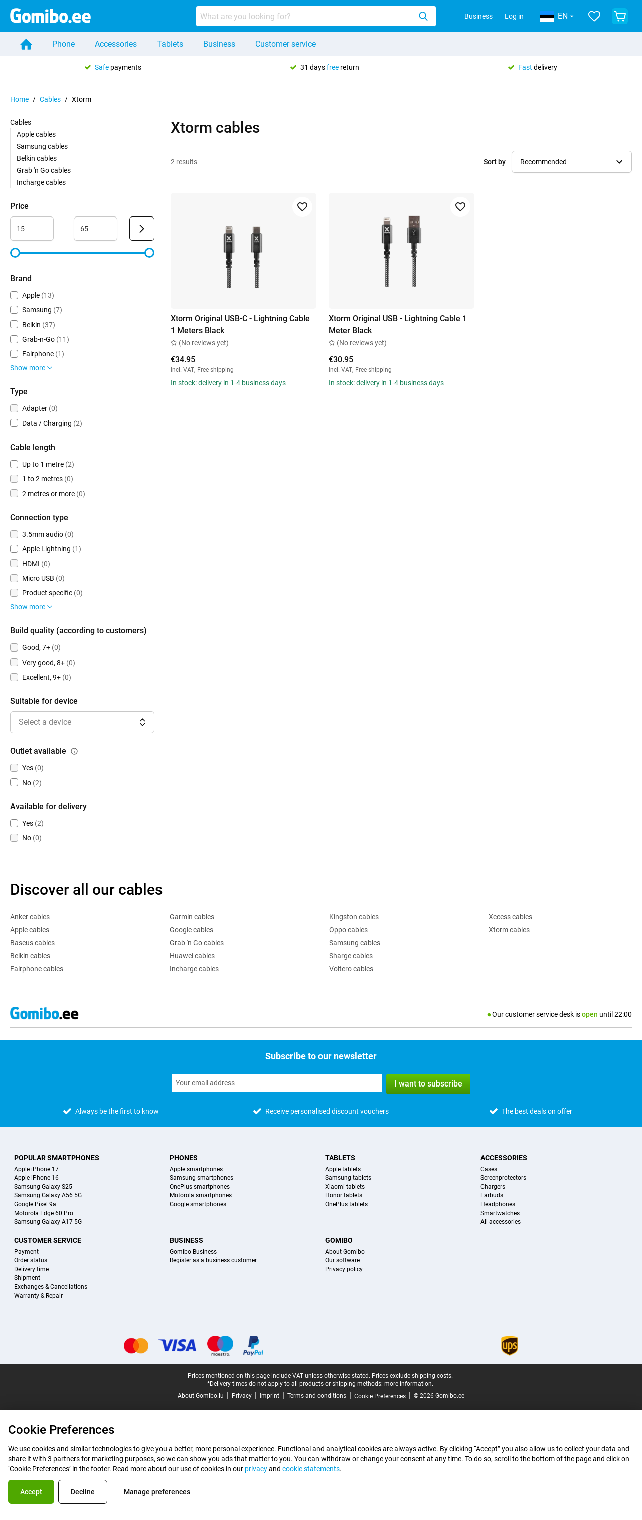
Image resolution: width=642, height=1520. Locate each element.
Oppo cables (348, 930)
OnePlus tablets (346, 1204)
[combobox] (316, 16)
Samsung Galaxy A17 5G (48, 1222)
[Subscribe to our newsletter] (277, 1083)
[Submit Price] (141, 228)
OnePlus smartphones (200, 1187)
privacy (256, 1469)
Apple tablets (343, 1169)
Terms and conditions (316, 1395)
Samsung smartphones (201, 1178)
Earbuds (491, 1195)
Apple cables (36, 134)
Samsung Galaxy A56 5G (48, 1195)
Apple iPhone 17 (36, 1169)
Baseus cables (32, 943)
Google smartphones (198, 1204)
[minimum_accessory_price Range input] (32, 228)
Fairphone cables (36, 969)
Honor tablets (343, 1195)
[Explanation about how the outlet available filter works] (74, 751)
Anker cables (30, 917)
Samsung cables (42, 146)
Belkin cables (37, 158)
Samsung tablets (348, 1178)
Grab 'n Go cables (44, 170)
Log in (514, 16)
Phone (63, 44)
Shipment (27, 1278)
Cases (488, 1169)
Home (19, 99)
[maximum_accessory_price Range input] (95, 228)
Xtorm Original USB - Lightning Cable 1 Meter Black (398, 324)
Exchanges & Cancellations (50, 1287)
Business (478, 16)
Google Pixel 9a (35, 1204)
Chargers (492, 1187)
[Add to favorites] (302, 207)
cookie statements (311, 1469)
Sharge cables (351, 956)
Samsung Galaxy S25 (43, 1187)
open (590, 1014)
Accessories (116, 44)
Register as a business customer (213, 1260)
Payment (26, 1252)
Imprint (269, 1395)
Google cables (191, 930)
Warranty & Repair (38, 1296)
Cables (50, 99)
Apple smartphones (196, 1169)
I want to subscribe (428, 1084)
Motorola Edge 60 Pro (43, 1213)
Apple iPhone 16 (36, 1178)
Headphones (497, 1204)
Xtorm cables (509, 930)
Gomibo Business (193, 1252)
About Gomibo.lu (201, 1395)
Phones (184, 1158)
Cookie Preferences (380, 1396)
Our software (342, 1260)
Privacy (242, 1395)
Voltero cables (351, 969)
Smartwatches (500, 1213)
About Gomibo (345, 1252)
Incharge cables (41, 182)
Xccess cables (510, 917)
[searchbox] (305, 16)
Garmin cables (192, 917)
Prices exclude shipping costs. (412, 1375)
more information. (408, 1383)
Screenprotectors (503, 1178)
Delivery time (31, 1269)
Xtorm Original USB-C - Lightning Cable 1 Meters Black (240, 324)
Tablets (170, 44)
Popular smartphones (56, 1158)
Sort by (495, 162)
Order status (30, 1260)
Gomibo (339, 1240)
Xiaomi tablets (345, 1187)
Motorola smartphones (201, 1195)
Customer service (285, 44)
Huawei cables (192, 956)
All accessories (500, 1222)
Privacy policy (344, 1269)
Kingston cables (354, 917)
